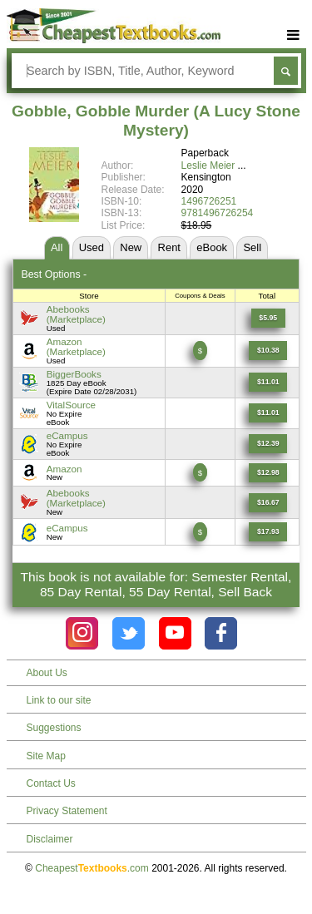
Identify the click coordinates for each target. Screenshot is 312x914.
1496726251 (209, 201)
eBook (211, 247)
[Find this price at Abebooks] (268, 318)
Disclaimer (50, 839)
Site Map (46, 756)
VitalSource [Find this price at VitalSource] (71, 404)
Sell (252, 247)
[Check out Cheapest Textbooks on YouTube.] (175, 633)
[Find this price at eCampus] (268, 443)
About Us (47, 673)
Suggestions (54, 728)
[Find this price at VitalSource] (268, 412)
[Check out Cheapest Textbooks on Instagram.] (82, 633)
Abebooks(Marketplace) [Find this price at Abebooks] (76, 314)
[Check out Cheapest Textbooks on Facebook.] (221, 633)
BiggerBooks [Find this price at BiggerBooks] (74, 373)
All (56, 247)
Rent (169, 247)
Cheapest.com (92, 868)
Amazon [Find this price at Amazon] (64, 468)
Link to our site (59, 700)
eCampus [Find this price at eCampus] (67, 435)
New (130, 247)
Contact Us (51, 783)
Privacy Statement (67, 811)
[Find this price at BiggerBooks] (268, 382)
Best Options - (54, 274)
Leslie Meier (208, 165)
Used (91, 247)
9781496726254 (217, 213)
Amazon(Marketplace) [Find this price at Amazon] (76, 346)
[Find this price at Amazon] (268, 350)
